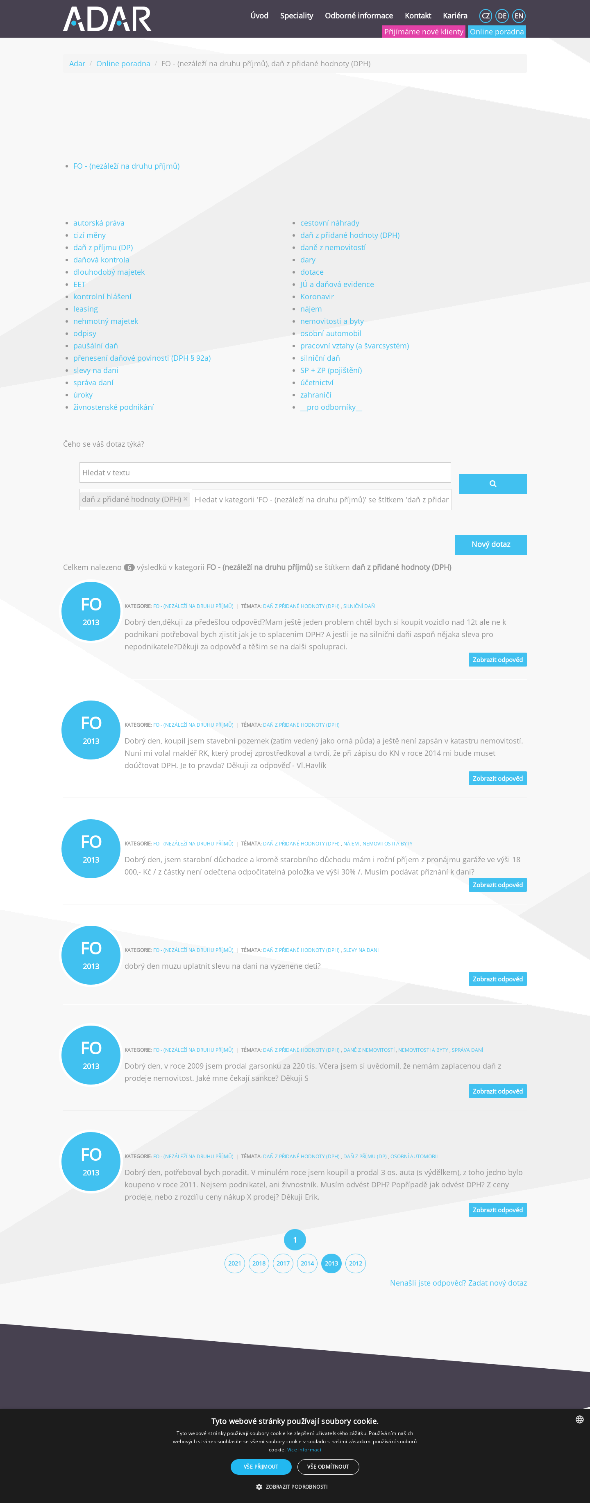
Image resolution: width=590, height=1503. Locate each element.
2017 (283, 1263)
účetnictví (317, 382)
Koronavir (317, 296)
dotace (312, 272)
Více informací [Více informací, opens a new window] (304, 1449)
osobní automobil (331, 333)
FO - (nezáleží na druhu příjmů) (126, 166)
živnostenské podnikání (113, 407)
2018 (259, 1263)
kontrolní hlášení (102, 296)
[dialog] (295, 1456)
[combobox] (580, 1419)
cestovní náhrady (329, 223)
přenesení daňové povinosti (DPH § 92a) (142, 358)
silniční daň (320, 358)
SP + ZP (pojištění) (331, 370)
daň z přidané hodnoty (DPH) (349, 235)
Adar (77, 63)
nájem (311, 309)
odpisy (84, 333)
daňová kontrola (101, 259)
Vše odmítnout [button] (328, 1466)
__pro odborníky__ (331, 407)
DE (502, 15)
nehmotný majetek (105, 321)
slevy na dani (95, 370)
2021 (234, 1263)
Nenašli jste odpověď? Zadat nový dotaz (458, 1283)
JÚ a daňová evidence (337, 284)
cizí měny (89, 235)
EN (519, 15)
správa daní (93, 382)
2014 (307, 1263)
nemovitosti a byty (332, 321)
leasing (85, 309)
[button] (294, 1487)
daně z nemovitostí (333, 247)
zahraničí (315, 395)
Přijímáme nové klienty (423, 31)
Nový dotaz (491, 544)
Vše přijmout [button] (261, 1466)
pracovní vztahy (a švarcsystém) (354, 345)
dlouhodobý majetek (109, 272)
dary (307, 259)
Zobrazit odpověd (498, 659)
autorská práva (99, 223)
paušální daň (95, 345)
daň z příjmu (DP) (103, 247)
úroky (83, 395)
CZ (486, 15)
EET (79, 284)
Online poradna (497, 31)
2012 (355, 1263)
